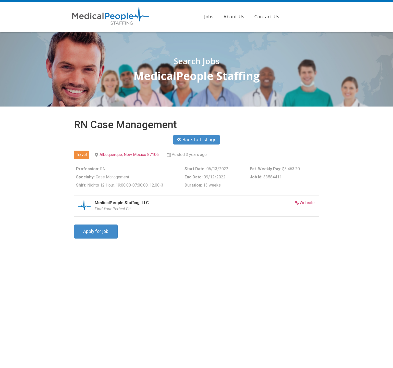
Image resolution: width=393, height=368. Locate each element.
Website (307, 202)
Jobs (208, 17)
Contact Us (266, 17)
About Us (234, 17)
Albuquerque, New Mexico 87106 (129, 154)
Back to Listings (196, 139)
